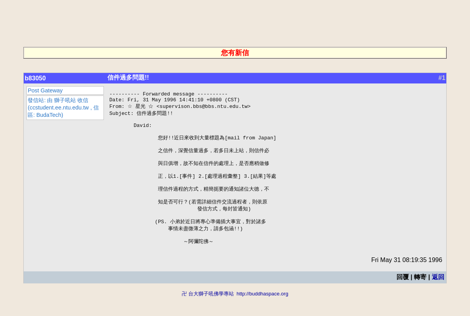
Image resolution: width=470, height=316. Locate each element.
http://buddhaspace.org (262, 312)
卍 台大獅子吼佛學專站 (208, 312)
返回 (438, 295)
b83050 (35, 78)
